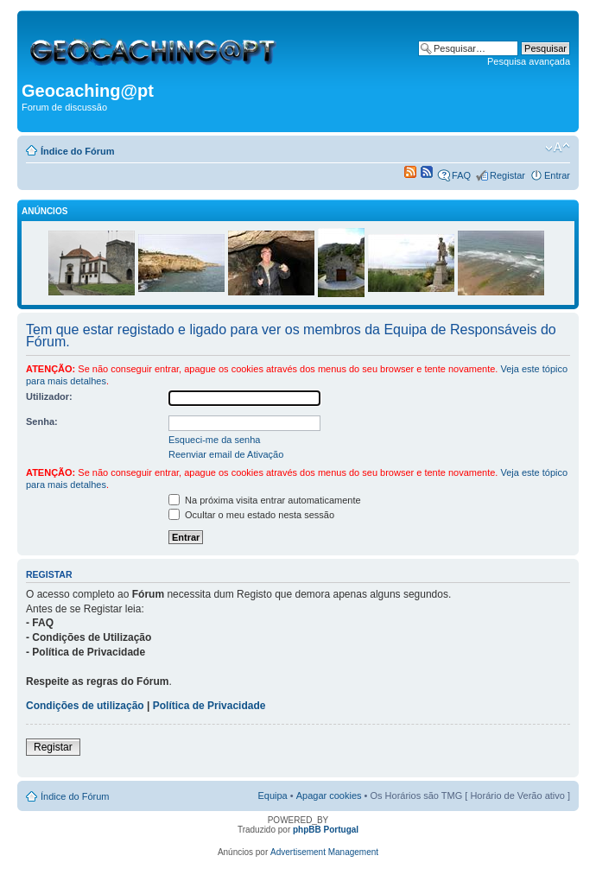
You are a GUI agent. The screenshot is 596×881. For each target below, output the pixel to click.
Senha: (42, 421)
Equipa (272, 795)
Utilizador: (49, 396)
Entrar (557, 175)
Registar (507, 175)
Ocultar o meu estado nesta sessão (251, 515)
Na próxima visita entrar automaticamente (264, 500)
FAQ (461, 175)
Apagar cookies (329, 795)
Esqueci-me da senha (214, 439)
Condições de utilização (85, 706)
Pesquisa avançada (528, 61)
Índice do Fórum (78, 151)
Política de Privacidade (209, 706)
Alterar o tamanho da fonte (557, 147)
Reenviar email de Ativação (225, 454)
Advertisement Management (324, 852)
